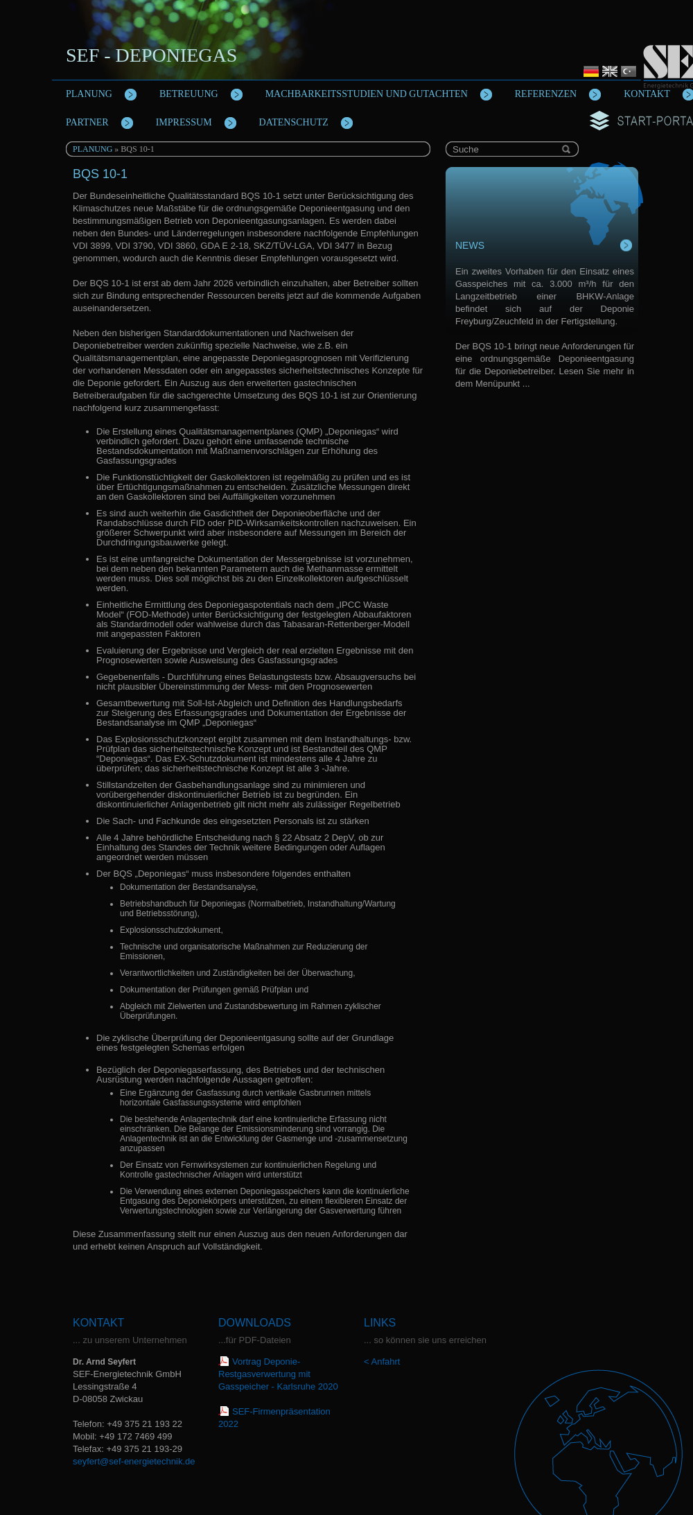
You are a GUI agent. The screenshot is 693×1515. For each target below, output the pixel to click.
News (469, 245)
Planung (92, 149)
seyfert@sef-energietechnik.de (134, 1461)
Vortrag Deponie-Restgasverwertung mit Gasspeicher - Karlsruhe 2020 (278, 1374)
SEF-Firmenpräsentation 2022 (274, 1417)
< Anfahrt (382, 1361)
